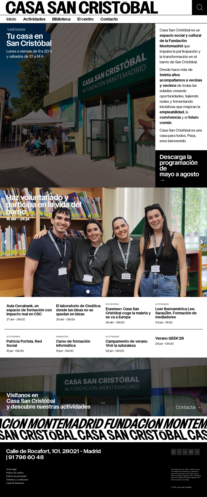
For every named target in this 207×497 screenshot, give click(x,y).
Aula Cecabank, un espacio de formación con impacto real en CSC (29, 310)
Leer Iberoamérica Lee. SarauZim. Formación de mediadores (176, 313)
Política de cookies (15, 472)
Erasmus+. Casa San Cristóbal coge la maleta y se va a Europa (128, 313)
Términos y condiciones (17, 479)
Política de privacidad (16, 476)
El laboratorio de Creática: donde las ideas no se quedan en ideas (78, 310)
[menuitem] (11, 19)
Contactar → (188, 408)
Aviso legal (11, 469)
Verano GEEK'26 (169, 338)
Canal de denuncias (15, 483)
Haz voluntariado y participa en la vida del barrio (44, 205)
